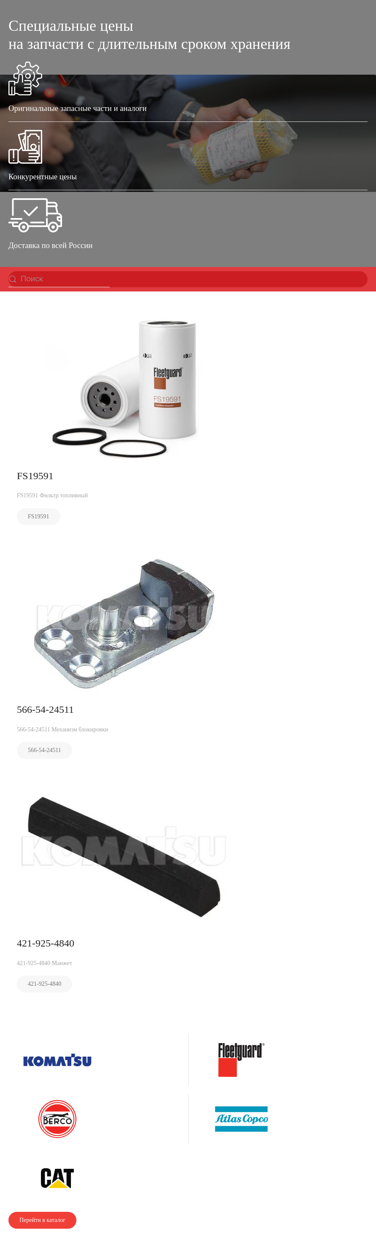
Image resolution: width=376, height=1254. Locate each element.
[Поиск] (59, 279)
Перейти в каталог (42, 1220)
